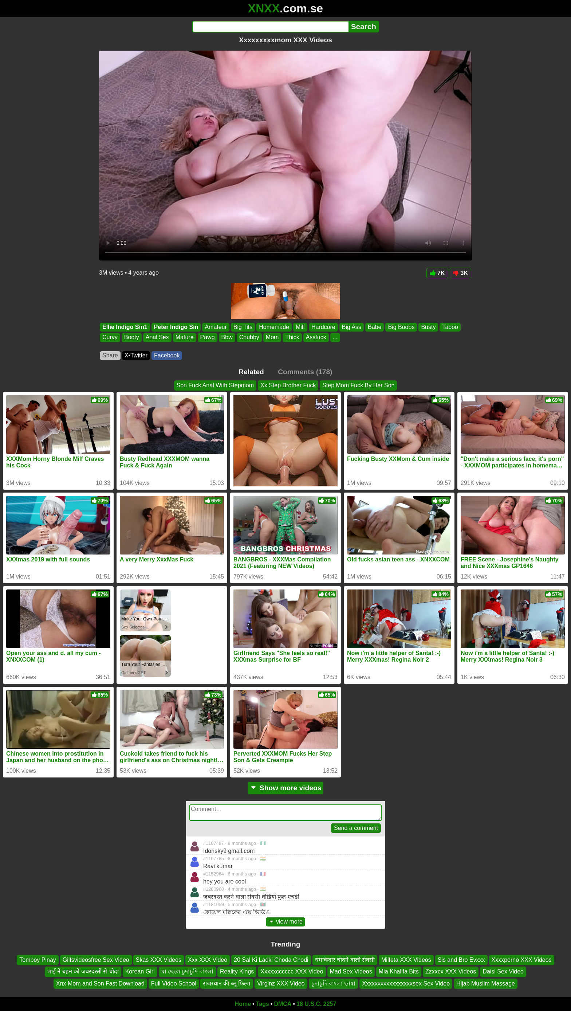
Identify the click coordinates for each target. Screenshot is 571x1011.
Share (110, 355)
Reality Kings (237, 971)
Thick (292, 337)
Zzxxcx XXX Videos (450, 971)
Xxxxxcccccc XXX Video (291, 971)
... (335, 337)
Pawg (207, 337)
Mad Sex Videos (351, 971)
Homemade (274, 327)
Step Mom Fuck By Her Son (358, 385)
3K (460, 273)
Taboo (450, 327)
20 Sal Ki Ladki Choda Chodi (271, 960)
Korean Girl (140, 971)
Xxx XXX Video (207, 960)
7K (437, 273)
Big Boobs (401, 327)
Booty (131, 337)
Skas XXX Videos (158, 960)
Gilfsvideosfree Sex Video (96, 960)
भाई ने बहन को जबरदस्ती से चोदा (83, 971)
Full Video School (173, 983)
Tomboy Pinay (37, 960)
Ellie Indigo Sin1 (124, 327)
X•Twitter (136, 355)
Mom (272, 337)
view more (285, 921)
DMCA (282, 1004)
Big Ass (351, 327)
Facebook (167, 355)
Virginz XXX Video (280, 983)
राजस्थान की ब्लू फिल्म (227, 983)
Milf (300, 327)
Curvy (110, 337)
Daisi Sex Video (503, 971)
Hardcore (323, 327)
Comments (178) (305, 372)
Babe (374, 327)
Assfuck (316, 337)
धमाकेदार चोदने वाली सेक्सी (345, 960)
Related (251, 372)
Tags (262, 1004)
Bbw (227, 337)
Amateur (216, 327)
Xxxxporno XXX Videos (522, 960)
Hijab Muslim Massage (485, 983)
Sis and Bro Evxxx (461, 960)
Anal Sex (157, 337)
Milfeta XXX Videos (406, 960)
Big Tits (242, 327)
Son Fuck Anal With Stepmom (215, 385)
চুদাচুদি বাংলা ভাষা (333, 983)
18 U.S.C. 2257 (316, 1004)
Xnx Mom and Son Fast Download (100, 983)
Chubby (249, 337)
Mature (185, 337)
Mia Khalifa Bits (399, 971)
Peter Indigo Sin (176, 327)
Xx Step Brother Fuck (288, 385)
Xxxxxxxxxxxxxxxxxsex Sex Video (406, 983)
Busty (428, 327)
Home (243, 1004)
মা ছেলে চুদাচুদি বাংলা (187, 971)
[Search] (270, 26)
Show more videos (286, 788)
